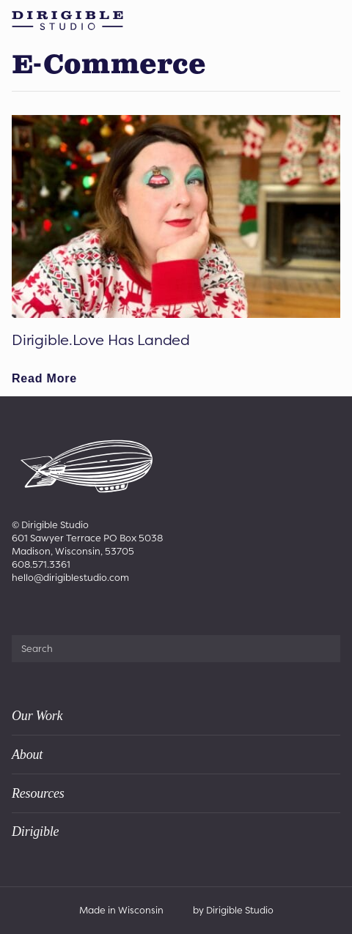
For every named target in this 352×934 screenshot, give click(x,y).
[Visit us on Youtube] (82, 610)
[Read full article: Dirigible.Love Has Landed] (44, 379)
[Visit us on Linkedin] (62, 610)
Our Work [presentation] (37, 715)
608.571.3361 (41, 564)
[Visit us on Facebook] (19, 610)
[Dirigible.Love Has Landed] (176, 216)
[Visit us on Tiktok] (103, 610)
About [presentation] (27, 754)
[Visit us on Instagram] (40, 610)
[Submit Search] (323, 648)
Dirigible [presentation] (35, 831)
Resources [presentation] (38, 793)
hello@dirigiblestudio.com (70, 577)
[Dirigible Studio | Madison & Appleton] (67, 20)
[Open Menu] (334, 20)
